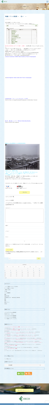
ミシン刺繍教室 (7, 292)
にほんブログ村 (8, 188)
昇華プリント (7, 302)
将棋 (5, 300)
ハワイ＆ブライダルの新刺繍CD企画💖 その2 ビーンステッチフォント (18, 326)
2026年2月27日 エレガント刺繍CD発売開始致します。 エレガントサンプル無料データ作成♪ (23, 339)
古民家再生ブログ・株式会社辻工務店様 (12, 297)
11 (5, 272)
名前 (7, 225)
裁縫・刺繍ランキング (22, 188)
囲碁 (5, 299)
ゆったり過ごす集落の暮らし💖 (10, 345)
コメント (8, 207)
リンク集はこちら (7, 358)
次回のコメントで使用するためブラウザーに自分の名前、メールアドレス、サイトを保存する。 (24, 245)
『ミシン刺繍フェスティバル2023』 (11, 286)
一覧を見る (24, 192)
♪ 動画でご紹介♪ (7, 289)
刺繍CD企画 (6, 295)
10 (39, 270)
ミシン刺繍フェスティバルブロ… (10, 318)
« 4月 (6, 277)
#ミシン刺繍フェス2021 (9, 288)
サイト (7, 236)
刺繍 (5, 294)
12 (10, 272)
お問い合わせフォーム (24, 390)
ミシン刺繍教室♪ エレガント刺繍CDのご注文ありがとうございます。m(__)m (19, 333)
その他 (5, 291)
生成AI (5, 303)
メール (7, 231)
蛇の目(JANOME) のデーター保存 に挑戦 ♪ (15, 45)
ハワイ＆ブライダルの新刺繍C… (10, 312)
